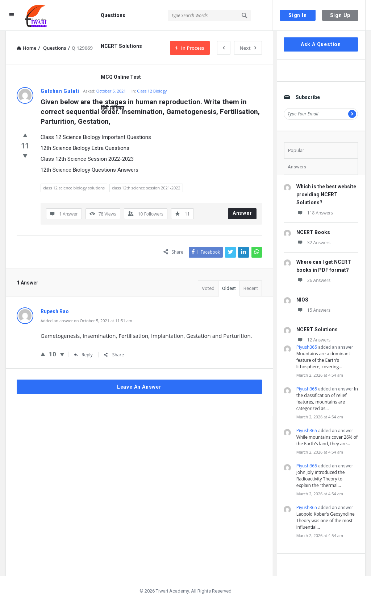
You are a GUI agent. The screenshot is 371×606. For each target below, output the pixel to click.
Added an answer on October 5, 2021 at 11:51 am (86, 320)
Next (248, 48)
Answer (242, 213)
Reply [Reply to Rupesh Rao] (83, 355)
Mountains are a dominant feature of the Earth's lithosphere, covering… (323, 360)
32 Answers (313, 242)
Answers (297, 166)
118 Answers (314, 213)
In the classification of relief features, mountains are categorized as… (327, 398)
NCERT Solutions (121, 46)
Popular (296, 150)
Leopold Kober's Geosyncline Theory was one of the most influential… (325, 520)
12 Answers (313, 340)
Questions (113, 15)
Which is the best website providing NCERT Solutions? (326, 194)
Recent (250, 288)
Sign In (297, 15)
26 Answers (313, 280)
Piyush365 (306, 347)
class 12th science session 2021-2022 (146, 188)
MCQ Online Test (121, 77)
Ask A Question (321, 44)
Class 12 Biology (152, 91)
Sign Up (340, 15)
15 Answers (313, 310)
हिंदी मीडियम (112, 108)
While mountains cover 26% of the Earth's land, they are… (327, 440)
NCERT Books (313, 232)
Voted (208, 288)
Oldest (229, 288)
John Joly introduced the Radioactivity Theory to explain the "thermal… (320, 478)
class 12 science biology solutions (74, 188)
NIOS (302, 300)
